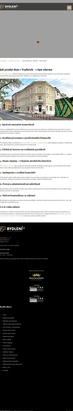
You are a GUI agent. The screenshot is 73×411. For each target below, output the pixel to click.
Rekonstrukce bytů (9, 357)
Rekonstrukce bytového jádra (12, 364)
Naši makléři (7, 339)
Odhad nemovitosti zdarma (12, 323)
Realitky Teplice (8, 351)
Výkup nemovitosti (9, 333)
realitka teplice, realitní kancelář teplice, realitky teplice (36, 389)
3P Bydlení (3, 60)
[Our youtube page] (6, 262)
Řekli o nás (6, 367)
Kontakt (5, 370)
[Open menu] (69, 8)
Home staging (7, 342)
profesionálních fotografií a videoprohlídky (33, 142)
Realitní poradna (8, 336)
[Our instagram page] (4, 262)
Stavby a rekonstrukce (10, 354)
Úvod (4, 314)
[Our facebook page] (1, 262)
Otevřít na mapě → (5, 248)
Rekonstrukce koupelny (10, 360)
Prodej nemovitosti (5, 73)
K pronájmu (7, 345)
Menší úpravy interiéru (6, 165)
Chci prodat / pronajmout (11, 326)
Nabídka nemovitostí (10, 320)
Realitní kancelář (13, 60)
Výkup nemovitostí (9, 348)
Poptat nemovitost (9, 329)
